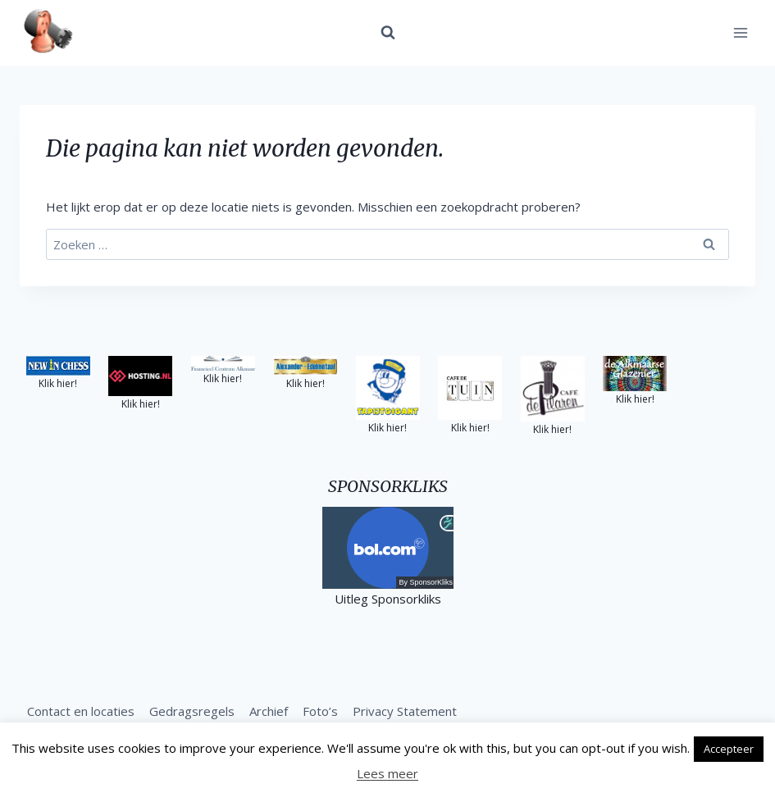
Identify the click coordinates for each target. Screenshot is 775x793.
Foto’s (320, 711)
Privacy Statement (405, 711)
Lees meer (387, 773)
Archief (268, 711)
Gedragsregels (192, 711)
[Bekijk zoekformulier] (388, 33)
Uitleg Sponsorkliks (388, 598)
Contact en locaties (80, 711)
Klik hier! (58, 383)
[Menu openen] (740, 32)
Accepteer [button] (729, 748)
